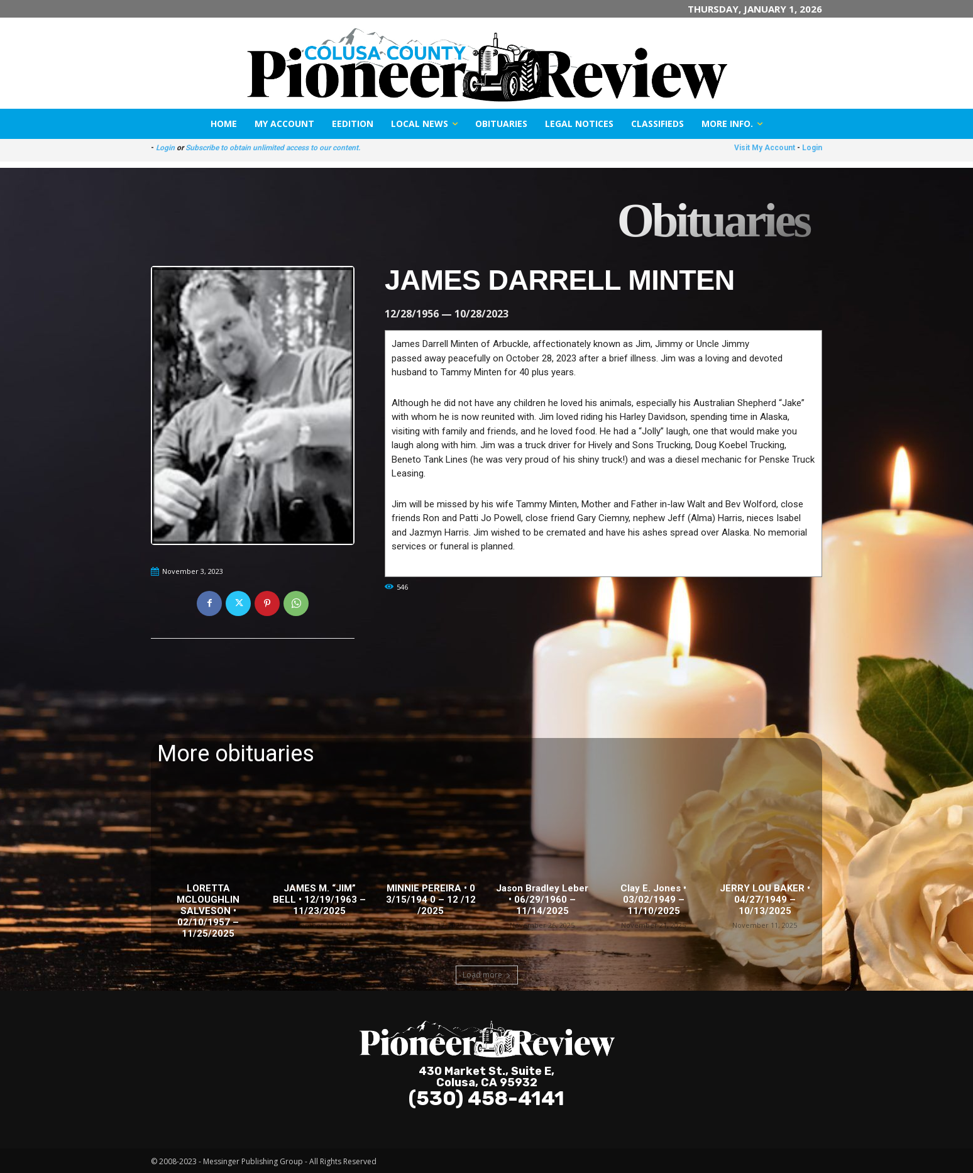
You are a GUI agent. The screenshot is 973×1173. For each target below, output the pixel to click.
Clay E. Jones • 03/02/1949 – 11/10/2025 (653, 900)
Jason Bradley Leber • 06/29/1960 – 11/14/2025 (542, 900)
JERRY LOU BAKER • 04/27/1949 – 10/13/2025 (765, 900)
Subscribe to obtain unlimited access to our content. (272, 147)
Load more (487, 974)
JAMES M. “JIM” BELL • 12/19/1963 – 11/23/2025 (319, 900)
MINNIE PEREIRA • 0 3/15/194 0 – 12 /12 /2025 (431, 900)
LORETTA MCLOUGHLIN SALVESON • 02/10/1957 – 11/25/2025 (208, 911)
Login (165, 147)
